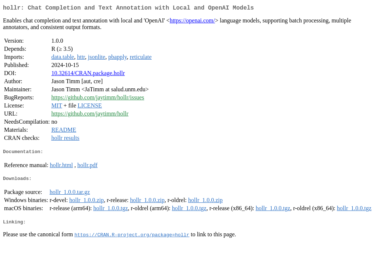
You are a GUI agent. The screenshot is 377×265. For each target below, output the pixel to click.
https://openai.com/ (192, 22)
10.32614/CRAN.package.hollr (88, 74)
